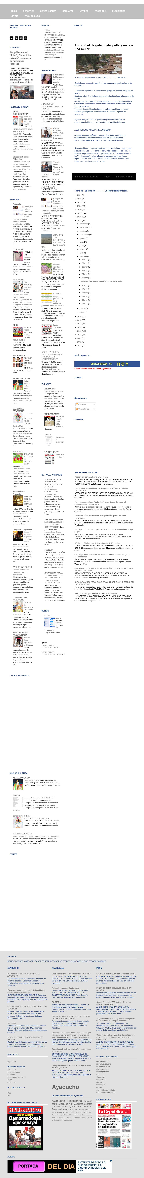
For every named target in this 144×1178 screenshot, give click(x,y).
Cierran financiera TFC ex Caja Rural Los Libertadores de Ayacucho (113, 1003)
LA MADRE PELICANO (54, 391)
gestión (99, 1087)
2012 (79, 331)
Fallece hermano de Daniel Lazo (65, 988)
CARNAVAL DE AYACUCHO (20, 598)
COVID (47, 615)
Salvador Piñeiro (77, 1109)
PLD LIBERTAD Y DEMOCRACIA (52, 480)
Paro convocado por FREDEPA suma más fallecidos (96, 593)
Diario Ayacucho (57, 326)
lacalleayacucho (103, 1066)
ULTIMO (14, 16)
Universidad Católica (79, 1117)
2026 (79, 195)
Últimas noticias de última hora (21, 158)
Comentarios (82, 409)
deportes (11, 1075)
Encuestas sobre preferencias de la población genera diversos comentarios (26, 991)
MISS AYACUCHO (21, 378)
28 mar (85, 267)
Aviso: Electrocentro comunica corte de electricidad (21, 572)
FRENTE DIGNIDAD (54, 519)
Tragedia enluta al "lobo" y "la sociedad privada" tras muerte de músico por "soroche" (20, 58)
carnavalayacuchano (22, 816)
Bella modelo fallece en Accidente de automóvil (71, 974)
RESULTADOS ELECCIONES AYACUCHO (53, 653)
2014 (79, 324)
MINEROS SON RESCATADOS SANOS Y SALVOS (52, 106)
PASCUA (55, 1117)
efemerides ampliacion (105, 1093)
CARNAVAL (67, 11)
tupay (70, 1120)
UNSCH (47, 435)
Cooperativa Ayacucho (22, 529)
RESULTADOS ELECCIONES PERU (50, 646)
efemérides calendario (105, 1090)
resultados (11, 1069)
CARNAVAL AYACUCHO (18, 410)
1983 (79, 345)
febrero (83, 308)
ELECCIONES (118, 11)
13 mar (85, 296)
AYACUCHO (18, 249)
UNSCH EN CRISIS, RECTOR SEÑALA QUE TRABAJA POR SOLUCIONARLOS (51, 355)
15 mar (85, 293)
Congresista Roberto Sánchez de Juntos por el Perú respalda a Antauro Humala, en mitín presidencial (115, 1037)
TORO (69, 1117)
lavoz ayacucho (102, 1072)
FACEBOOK (100, 11)
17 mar (85, 289)
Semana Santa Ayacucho (19, 493)
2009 (79, 338)
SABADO (62, 1117)
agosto (83, 238)
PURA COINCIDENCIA (20, 113)
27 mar (85, 270)
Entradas (81, 404)
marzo (82, 256)
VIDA (47, 30)
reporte (58, 618)
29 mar (85, 263)
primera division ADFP (16, 1077)
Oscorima (87, 1106)
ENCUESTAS (19, 355)
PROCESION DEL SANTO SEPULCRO (28, 501)
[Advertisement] (108, 33)
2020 (79, 210)
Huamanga (69, 1112)
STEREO (48, 550)
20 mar (85, 285)
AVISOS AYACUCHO (22, 567)
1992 (79, 342)
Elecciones (74, 1100)
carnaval (78, 1112)
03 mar (85, 304)
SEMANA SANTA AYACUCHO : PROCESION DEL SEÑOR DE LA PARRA (71, 1017)
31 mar (85, 259)
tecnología (100, 1085)
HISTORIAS (50, 389)
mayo (82, 249)
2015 (79, 320)
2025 (79, 199)
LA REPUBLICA (52, 452)
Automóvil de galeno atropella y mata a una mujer (101, 281)
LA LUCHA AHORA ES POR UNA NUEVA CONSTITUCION (54, 524)
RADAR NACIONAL (53, 573)
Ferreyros (61, 1115)
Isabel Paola (29, 780)
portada (65, 1120)
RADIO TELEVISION (23, 834)
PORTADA (56, 1002)
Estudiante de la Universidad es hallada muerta (59, 78)
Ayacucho (17, 204)
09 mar (85, 300)
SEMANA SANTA (48, 11)
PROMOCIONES (32, 16)
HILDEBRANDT (51, 414)
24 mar (85, 274)
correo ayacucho (103, 1061)
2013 (79, 327)
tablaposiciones (13, 1072)
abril (82, 253)
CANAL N (11, 1082)
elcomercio (100, 1077)
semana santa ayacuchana (66, 1106)
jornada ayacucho (103, 1064)
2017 (79, 220)
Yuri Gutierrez (76, 1104)
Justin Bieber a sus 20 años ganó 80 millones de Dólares (34, 836)
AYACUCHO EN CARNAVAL (36, 818)
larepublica (100, 1079)
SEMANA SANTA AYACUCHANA (21, 634)
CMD (9, 1080)
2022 (79, 202)
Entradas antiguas (125, 176)
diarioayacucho (102, 1069)
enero (82, 312)
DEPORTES (28, 11)
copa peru (11, 1062)
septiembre (84, 235)
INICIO (14, 11)
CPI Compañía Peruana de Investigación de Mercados (96, 543)
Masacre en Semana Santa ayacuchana (91, 477)
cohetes (88, 1104)
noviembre (84, 227)
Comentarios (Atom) (110, 184)
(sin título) (11, 1023)
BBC (9, 1093)
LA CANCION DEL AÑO (54, 552)
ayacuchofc (18, 451)
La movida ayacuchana (84, 1115)
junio (82, 245)
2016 (79, 316)
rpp (97, 1074)
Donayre (60, 1112)
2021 (79, 206)
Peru (54, 1109)
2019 (79, 213)
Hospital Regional (70, 1115)
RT (8, 1096)
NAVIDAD (84, 11)
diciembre (84, 224)
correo (99, 1082)
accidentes (63, 1109)
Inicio (107, 176)
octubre (83, 231)
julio (81, 242)
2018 (79, 217)
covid (85, 1112)
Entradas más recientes (86, 176)
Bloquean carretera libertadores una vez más (58, 268)
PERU (15, 325)
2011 (79, 335)
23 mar (85, 278)
